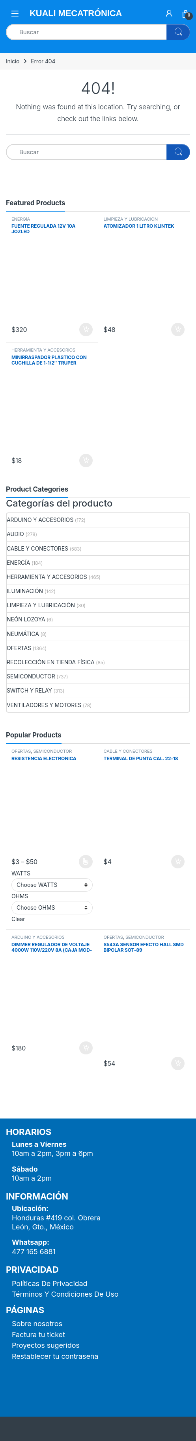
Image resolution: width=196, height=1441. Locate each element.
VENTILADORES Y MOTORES (44, 705)
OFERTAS (19, 648)
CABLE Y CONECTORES (37, 548)
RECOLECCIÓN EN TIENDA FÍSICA (50, 662)
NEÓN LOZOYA (26, 619)
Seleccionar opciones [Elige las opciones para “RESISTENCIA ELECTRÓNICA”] (86, 861)
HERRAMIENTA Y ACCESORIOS (43, 350)
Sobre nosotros (37, 1323)
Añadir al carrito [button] (86, 329)
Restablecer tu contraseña (55, 1356)
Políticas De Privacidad (49, 1283)
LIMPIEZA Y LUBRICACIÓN (131, 219)
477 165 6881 (34, 1252)
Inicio (12, 61)
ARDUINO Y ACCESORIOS (40, 519)
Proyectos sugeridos (46, 1345)
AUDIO (15, 534)
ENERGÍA (20, 219)
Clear (18, 919)
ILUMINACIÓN (25, 591)
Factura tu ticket (38, 1334)
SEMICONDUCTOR (31, 676)
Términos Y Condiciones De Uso (65, 1294)
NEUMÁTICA (23, 633)
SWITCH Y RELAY (29, 690)
